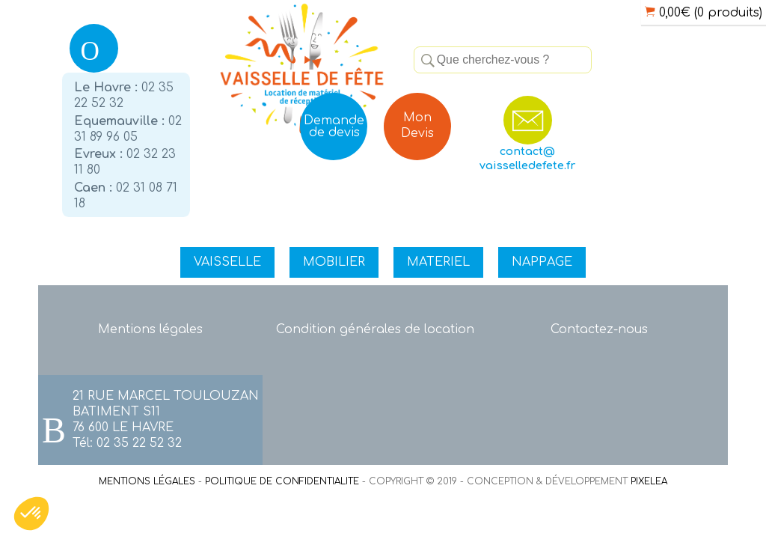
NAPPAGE (542, 262)
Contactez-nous (599, 329)
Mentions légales (150, 329)
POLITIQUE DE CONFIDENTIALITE (282, 481)
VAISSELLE (227, 262)
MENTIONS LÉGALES (147, 481)
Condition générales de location (375, 329)
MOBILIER (334, 262)
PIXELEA (649, 481)
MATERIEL (438, 262)
